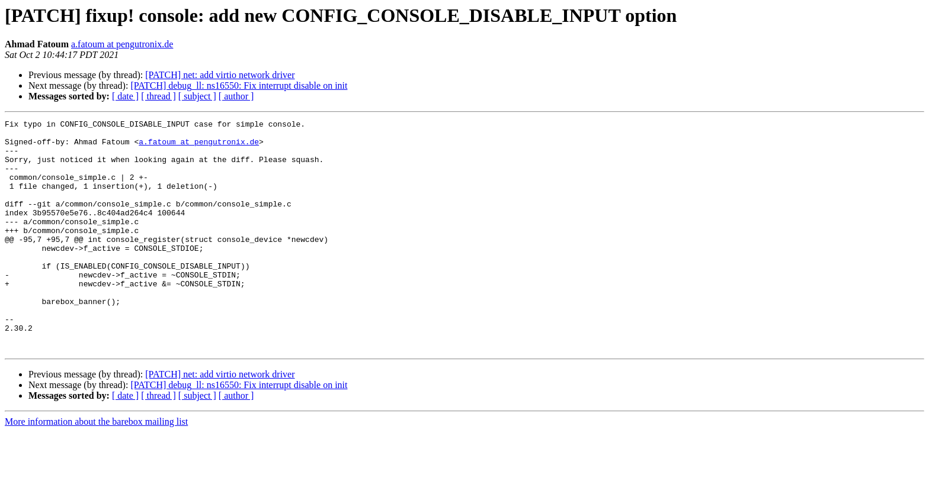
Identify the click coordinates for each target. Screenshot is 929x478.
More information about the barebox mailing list (96, 468)
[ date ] (125, 96)
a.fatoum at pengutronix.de (122, 44)
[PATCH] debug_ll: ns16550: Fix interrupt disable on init (238, 85)
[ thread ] (158, 96)
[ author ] (236, 96)
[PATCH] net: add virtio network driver (219, 75)
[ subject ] (197, 96)
